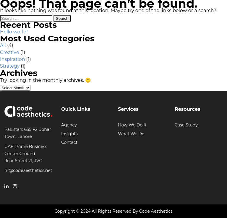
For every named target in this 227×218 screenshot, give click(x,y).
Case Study (186, 125)
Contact (69, 142)
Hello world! (14, 32)
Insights (69, 133)
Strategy (10, 66)
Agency (69, 125)
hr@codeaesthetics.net (28, 170)
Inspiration (12, 59)
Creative (9, 52)
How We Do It (132, 125)
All (3, 45)
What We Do (131, 133)
